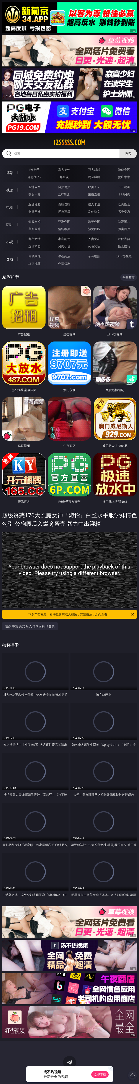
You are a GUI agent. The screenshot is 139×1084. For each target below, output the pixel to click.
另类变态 (124, 211)
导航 (9, 259)
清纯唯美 (64, 229)
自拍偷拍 (64, 187)
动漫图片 (124, 221)
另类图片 (124, 229)
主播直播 (94, 194)
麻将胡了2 (34, 177)
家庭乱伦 (64, 239)
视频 (9, 190)
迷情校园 (34, 246)
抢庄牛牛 (124, 177)
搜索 (128, 153)
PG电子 (34, 170)
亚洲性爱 (34, 204)
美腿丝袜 (34, 229)
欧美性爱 (124, 204)
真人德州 (64, 170)
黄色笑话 (94, 246)
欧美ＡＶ (94, 187)
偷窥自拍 (34, 221)
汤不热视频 (124, 256)
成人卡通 (94, 204)
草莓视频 (94, 256)
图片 (9, 224)
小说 (9, 242)
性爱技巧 (124, 246)
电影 (9, 207)
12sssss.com (69, 142)
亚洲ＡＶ (34, 187)
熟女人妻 (34, 194)
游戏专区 (124, 170)
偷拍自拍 (64, 204)
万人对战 (94, 170)
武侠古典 (124, 239)
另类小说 (64, 246)
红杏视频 (34, 263)
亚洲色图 (64, 221)
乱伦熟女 (94, 211)
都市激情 (34, 239)
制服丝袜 (34, 211)
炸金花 (64, 177)
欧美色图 (94, 221)
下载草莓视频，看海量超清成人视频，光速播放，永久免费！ (81, 614)
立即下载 (100, 1074)
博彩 (9, 172)
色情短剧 (64, 263)
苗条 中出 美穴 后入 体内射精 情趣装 (30, 626)
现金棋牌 (94, 177)
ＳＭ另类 (124, 194)
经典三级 (64, 211)
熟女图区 (94, 229)
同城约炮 (34, 256)
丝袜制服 (64, 194)
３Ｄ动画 (124, 187)
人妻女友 (94, 239)
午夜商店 (64, 256)
